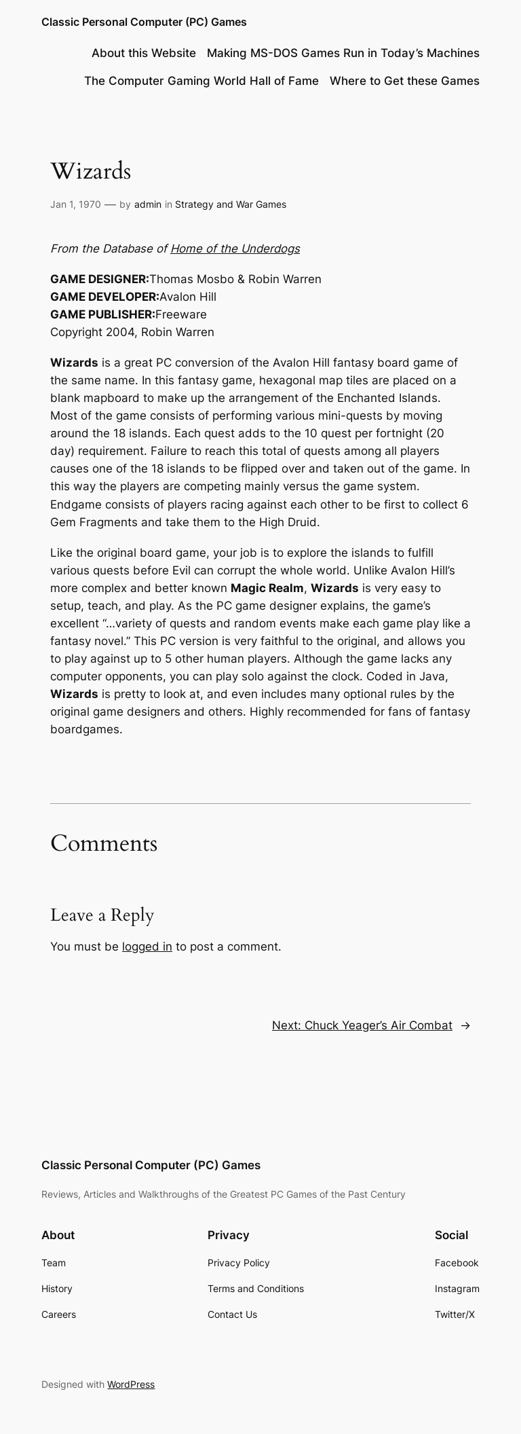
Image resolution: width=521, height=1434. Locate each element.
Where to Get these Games (405, 81)
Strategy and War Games (230, 204)
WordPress (131, 1384)
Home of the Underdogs (235, 248)
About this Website (144, 53)
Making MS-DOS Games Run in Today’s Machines (343, 53)
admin (147, 204)
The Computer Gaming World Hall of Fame (201, 81)
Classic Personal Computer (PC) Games (144, 22)
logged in (147, 946)
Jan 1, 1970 (75, 204)
